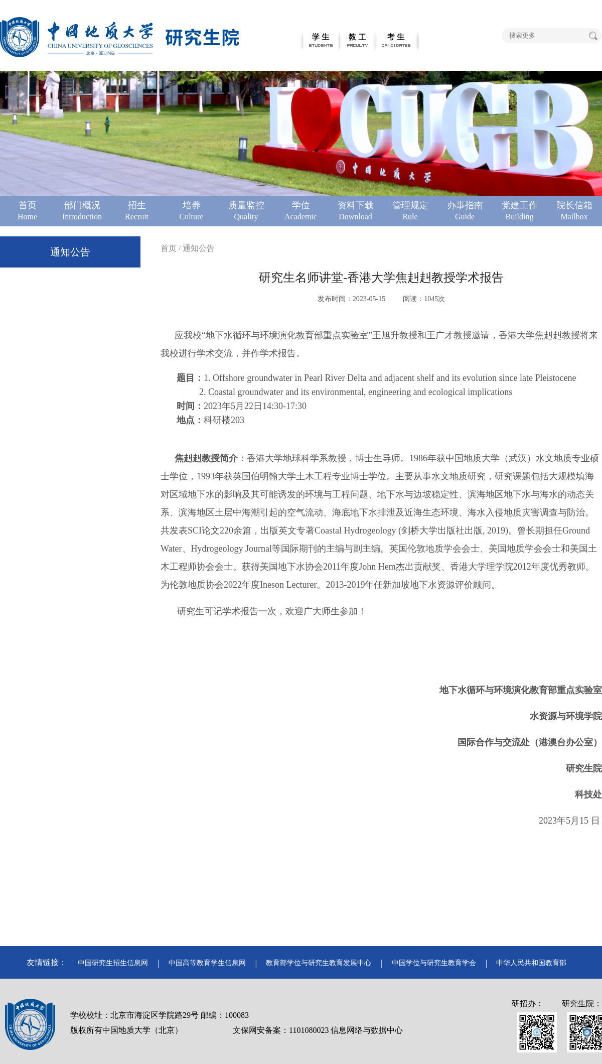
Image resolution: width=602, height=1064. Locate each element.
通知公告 (70, 251)
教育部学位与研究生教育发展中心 (318, 963)
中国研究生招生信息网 (113, 963)
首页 (169, 248)
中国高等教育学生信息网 (207, 963)
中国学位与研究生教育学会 (434, 963)
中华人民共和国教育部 (531, 963)
